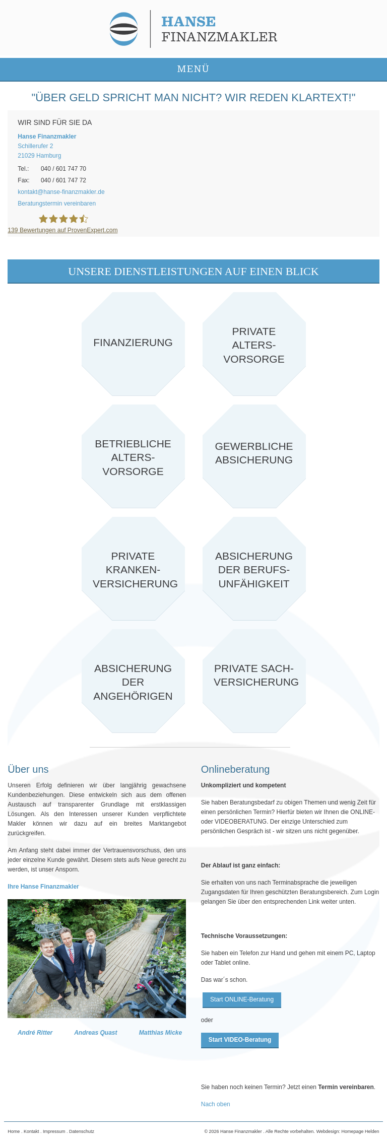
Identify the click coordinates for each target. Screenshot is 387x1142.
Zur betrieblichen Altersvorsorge (133, 456)
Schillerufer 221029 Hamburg (47, 146)
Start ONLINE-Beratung (242, 999)
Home (14, 1131)
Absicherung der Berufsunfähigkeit (254, 568)
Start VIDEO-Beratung (240, 1039)
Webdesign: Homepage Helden (347, 1131)
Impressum (54, 1131)
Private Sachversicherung (254, 680)
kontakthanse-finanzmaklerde (61, 191)
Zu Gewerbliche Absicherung (254, 456)
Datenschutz (81, 1131)
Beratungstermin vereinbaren (57, 203)
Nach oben (215, 1104)
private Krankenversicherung (133, 568)
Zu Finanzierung (133, 343)
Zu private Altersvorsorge (254, 343)
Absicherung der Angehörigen (133, 680)
